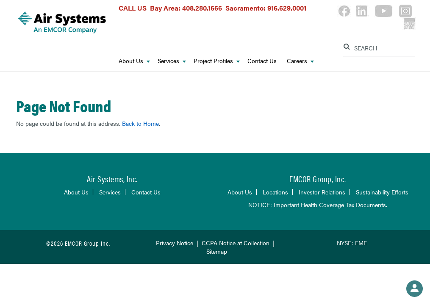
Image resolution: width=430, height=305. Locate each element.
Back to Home (140, 123)
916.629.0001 (286, 8)
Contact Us (262, 60)
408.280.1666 (202, 8)
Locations (275, 192)
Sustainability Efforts (382, 192)
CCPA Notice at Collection (235, 242)
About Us (134, 60)
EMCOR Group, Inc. (317, 178)
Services (172, 60)
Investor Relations (322, 192)
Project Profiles (217, 60)
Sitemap (216, 251)
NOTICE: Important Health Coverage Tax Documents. (317, 204)
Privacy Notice (174, 242)
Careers (300, 60)
